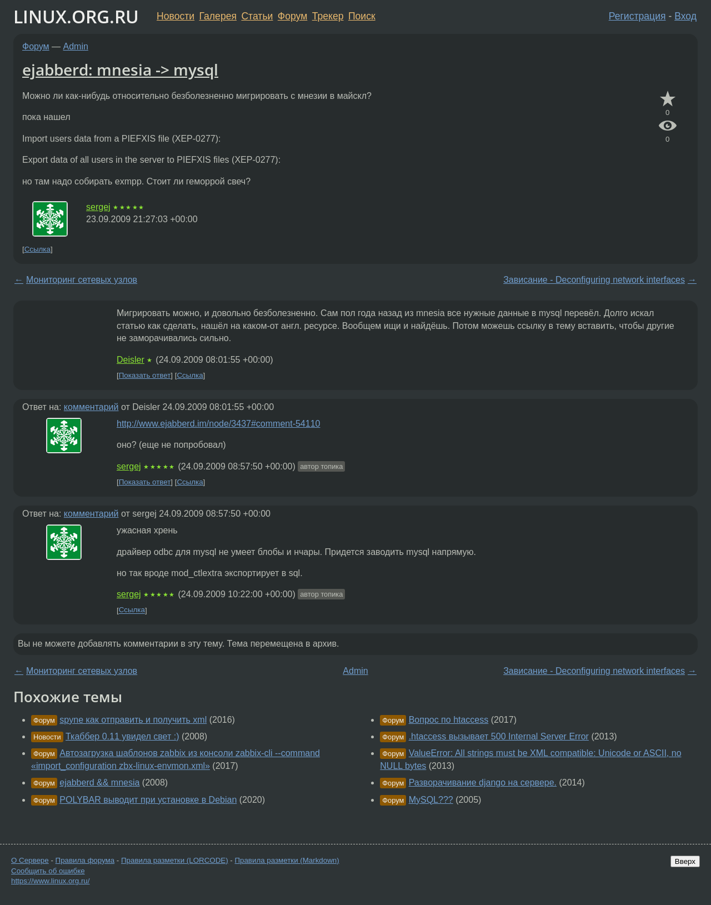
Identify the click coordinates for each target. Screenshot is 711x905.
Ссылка (37, 249)
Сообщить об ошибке (48, 871)
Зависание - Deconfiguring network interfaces (594, 279)
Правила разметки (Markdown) (286, 860)
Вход (685, 16)
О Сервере (30, 860)
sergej (98, 207)
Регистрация (637, 16)
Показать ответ (145, 375)
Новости (175, 16)
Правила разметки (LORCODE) (174, 860)
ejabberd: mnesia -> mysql (120, 69)
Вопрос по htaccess (449, 719)
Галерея (218, 16)
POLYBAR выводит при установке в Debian (148, 799)
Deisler (130, 359)
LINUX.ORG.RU (76, 16)
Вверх (685, 861)
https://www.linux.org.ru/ (50, 881)
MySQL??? (431, 799)
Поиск (361, 16)
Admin (75, 46)
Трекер (328, 16)
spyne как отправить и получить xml (133, 719)
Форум (292, 16)
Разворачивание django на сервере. (483, 782)
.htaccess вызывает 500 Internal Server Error (499, 736)
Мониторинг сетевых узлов (81, 279)
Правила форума (85, 860)
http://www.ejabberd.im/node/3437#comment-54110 (218, 423)
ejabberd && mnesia (99, 782)
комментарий (91, 407)
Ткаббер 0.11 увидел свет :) (122, 736)
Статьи (257, 16)
